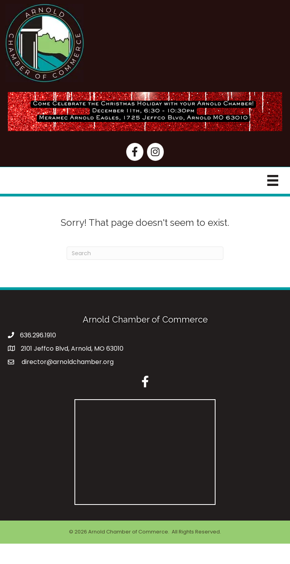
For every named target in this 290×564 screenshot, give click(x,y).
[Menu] (272, 180)
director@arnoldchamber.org (67, 361)
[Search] (145, 253)
